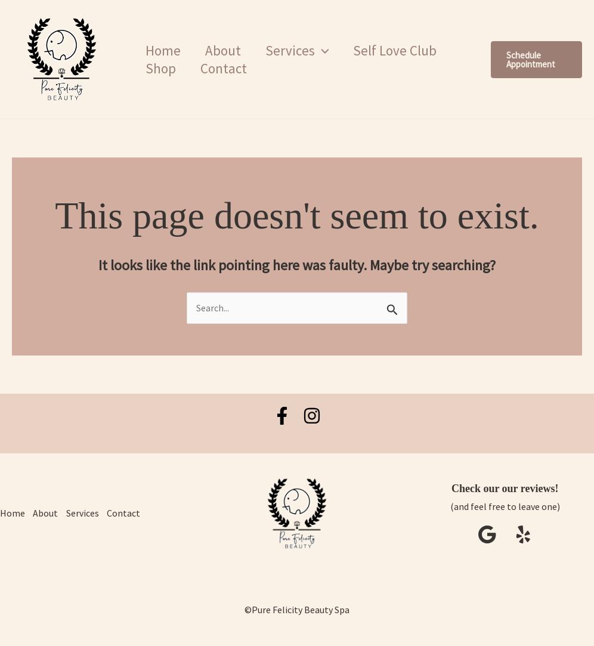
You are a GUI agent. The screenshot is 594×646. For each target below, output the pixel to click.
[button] (329, 51)
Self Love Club (405, 50)
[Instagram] (312, 416)
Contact (228, 68)
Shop (162, 68)
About (227, 50)
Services (85, 514)
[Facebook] (282, 416)
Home (164, 50)
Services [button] (304, 51)
